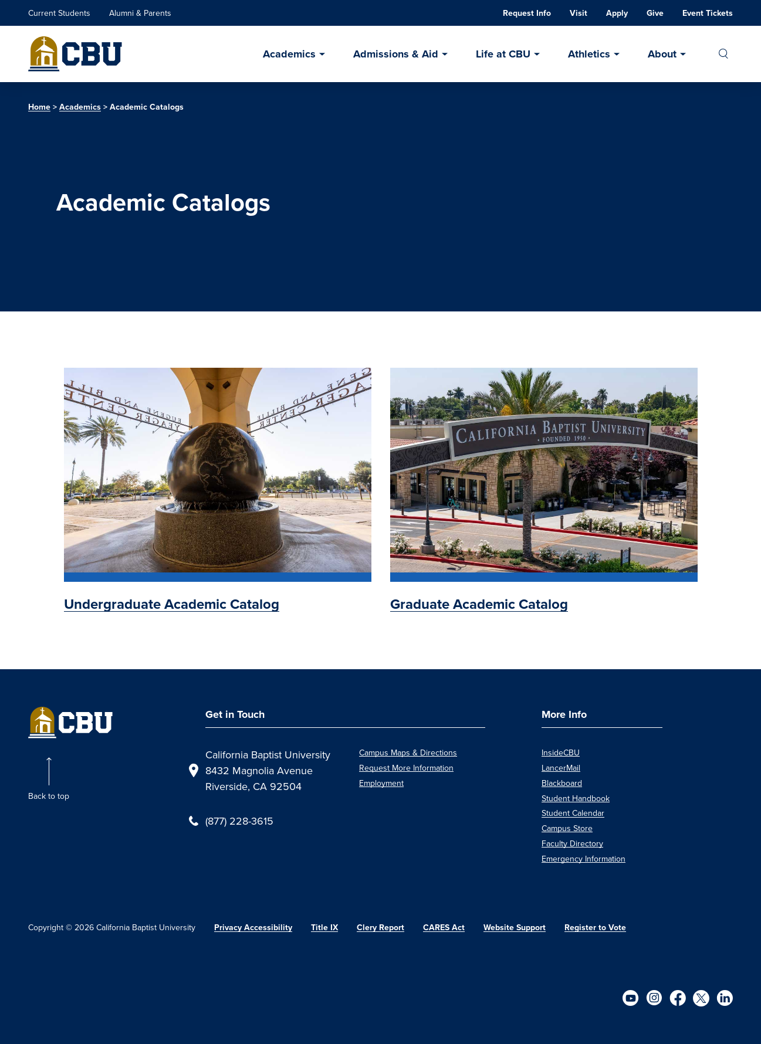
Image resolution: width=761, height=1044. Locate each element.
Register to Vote (595, 927)
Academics (289, 54)
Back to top (48, 796)
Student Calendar (573, 813)
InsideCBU (561, 752)
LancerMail (561, 768)
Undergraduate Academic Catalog (171, 604)
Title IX (324, 927)
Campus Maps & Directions (408, 752)
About (662, 54)
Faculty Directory (572, 843)
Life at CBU (503, 54)
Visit (578, 13)
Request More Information (406, 768)
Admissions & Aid (395, 54)
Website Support (514, 927)
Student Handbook (576, 798)
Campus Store (567, 828)
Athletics (589, 54)
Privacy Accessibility (253, 927)
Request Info (527, 13)
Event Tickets (707, 13)
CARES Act (444, 927)
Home (39, 107)
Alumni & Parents (140, 13)
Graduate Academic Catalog (479, 604)
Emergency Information (583, 859)
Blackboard (562, 783)
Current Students (59, 13)
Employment (381, 783)
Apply (617, 13)
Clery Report (380, 927)
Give (655, 13)
